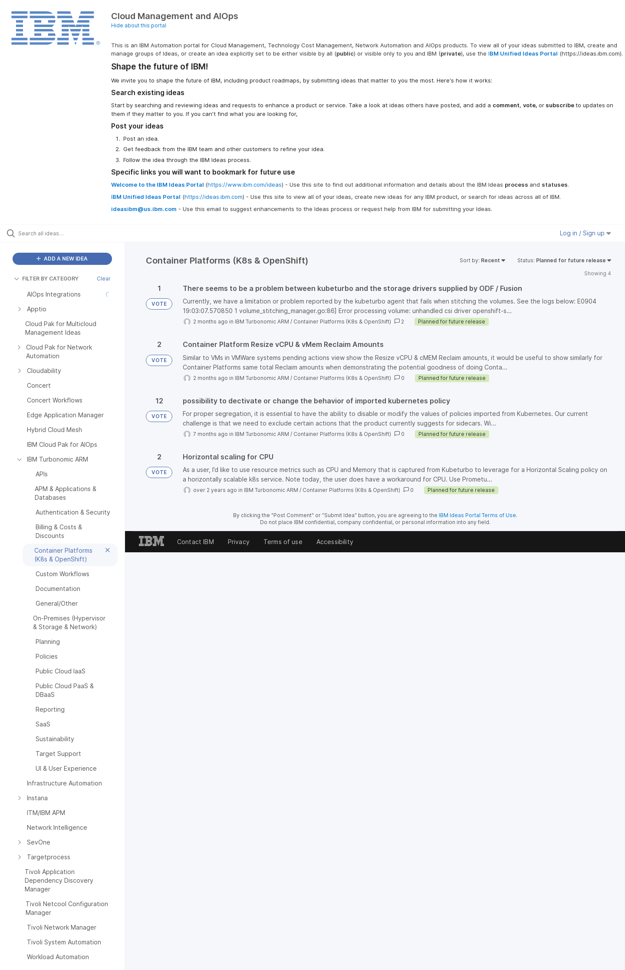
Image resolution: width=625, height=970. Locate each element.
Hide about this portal (138, 25)
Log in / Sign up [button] (585, 233)
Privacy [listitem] (239, 541)
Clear (104, 278)
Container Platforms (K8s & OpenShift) (342, 321)
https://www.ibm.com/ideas (244, 184)
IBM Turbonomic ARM (262, 321)
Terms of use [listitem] (283, 541)
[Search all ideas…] (73, 233)
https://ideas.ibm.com (213, 196)
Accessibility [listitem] (334, 541)
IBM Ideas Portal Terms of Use (477, 515)
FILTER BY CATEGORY (46, 278)
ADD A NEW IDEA (62, 258)
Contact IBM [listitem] (195, 541)
